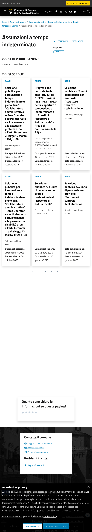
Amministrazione (18, 22)
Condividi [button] (61, 41)
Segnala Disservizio (34, 465)
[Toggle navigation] (4, 11)
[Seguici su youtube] (69, 11)
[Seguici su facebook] (55, 11)
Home (4, 22)
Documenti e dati (36, 22)
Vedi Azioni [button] (76, 41)
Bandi (75, 22)
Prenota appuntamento (36, 452)
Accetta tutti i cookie (56, 526)
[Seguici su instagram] (60, 11)
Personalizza (32, 526)
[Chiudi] (88, 486)
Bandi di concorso (9, 25)
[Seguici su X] (64, 11)
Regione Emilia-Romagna (11, 3)
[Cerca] (88, 11)
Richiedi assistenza (34, 447)
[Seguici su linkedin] (74, 11)
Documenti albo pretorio (58, 22)
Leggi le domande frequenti (38, 443)
